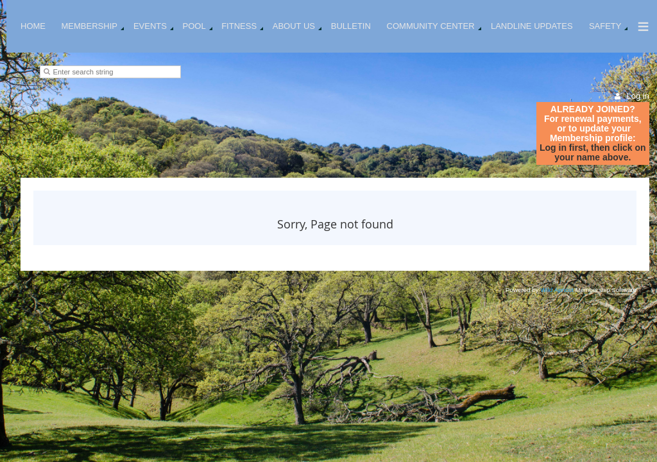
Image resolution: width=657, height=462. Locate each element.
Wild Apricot (557, 289)
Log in (638, 96)
